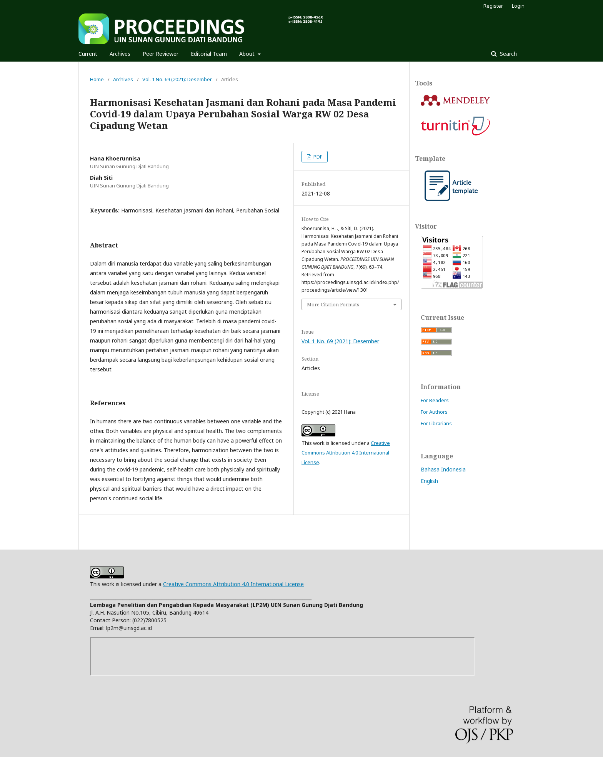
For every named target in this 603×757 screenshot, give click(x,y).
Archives (120, 53)
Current (87, 53)
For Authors (434, 411)
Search (507, 53)
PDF (317, 156)
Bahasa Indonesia (443, 469)
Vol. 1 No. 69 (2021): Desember (177, 79)
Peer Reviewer (160, 53)
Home (97, 79)
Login (518, 5)
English (429, 481)
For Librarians (436, 423)
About (247, 53)
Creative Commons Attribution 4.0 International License (346, 452)
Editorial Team (209, 53)
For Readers (435, 400)
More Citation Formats (333, 304)
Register (493, 5)
